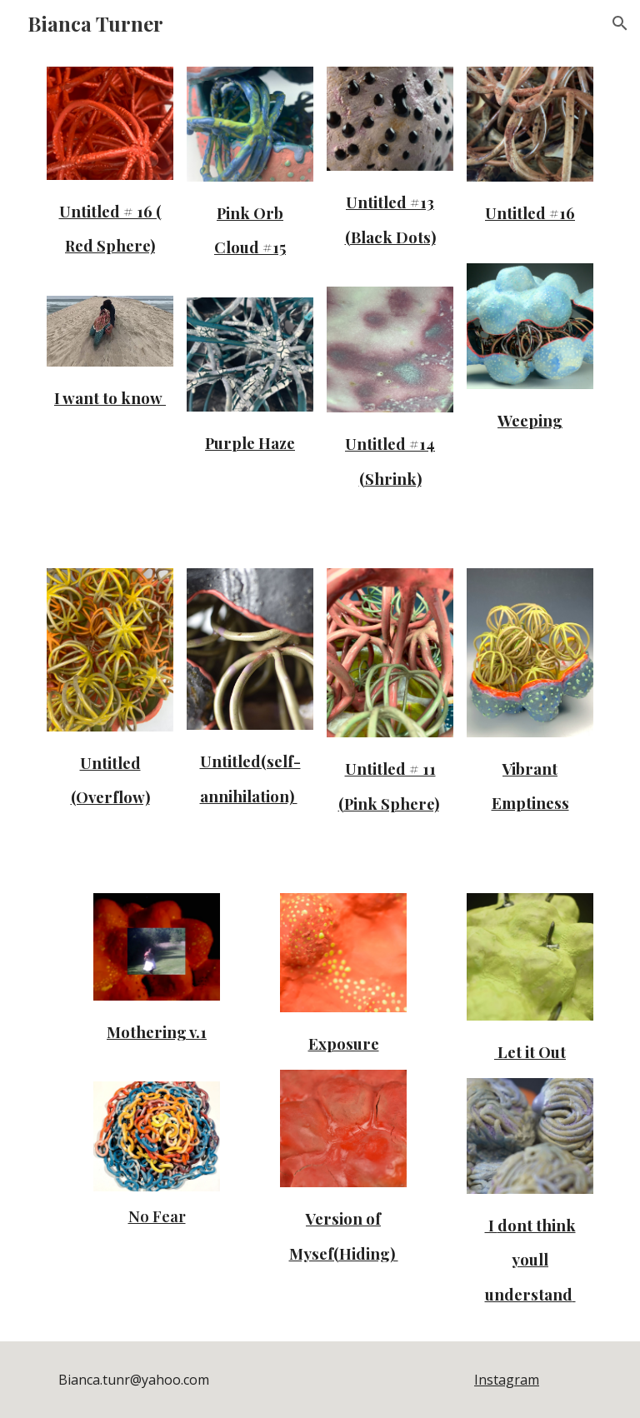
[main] (109, 226)
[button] (620, 23)
